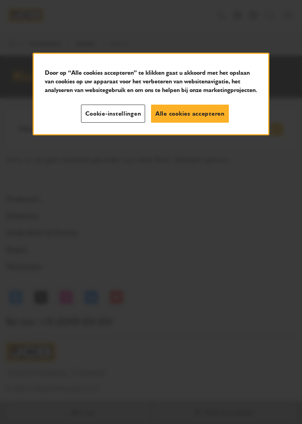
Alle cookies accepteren (190, 113)
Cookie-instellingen (113, 113)
